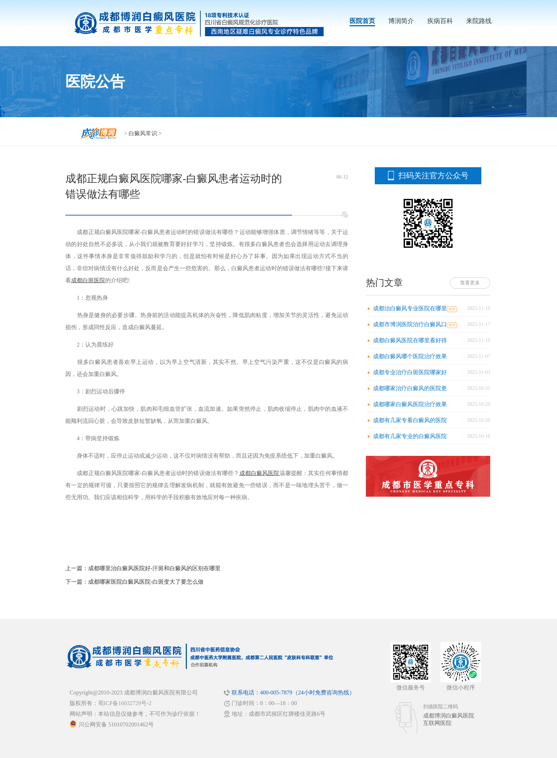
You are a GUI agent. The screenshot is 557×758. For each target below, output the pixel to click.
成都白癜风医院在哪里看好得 (410, 340)
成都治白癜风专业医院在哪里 (410, 308)
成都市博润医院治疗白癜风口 (410, 324)
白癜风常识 (143, 133)
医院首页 (362, 20)
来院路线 (479, 20)
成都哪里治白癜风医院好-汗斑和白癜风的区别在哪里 (154, 568)
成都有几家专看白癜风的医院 (410, 420)
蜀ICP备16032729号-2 (124, 703)
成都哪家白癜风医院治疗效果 (410, 404)
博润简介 (401, 20)
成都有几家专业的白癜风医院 (410, 436)
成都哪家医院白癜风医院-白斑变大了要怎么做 (146, 582)
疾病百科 (440, 20)
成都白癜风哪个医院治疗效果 (410, 356)
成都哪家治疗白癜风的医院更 (410, 388)
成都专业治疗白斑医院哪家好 (410, 372)
